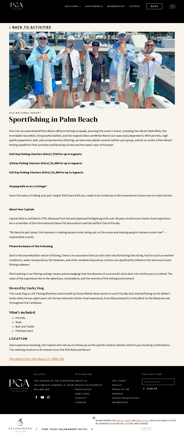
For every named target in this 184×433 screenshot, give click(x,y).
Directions (82, 393)
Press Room (83, 389)
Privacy (117, 385)
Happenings (94, 6)
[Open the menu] (172, 6)
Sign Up (149, 388)
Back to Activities (31, 27)
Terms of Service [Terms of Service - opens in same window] (124, 420)
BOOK (154, 6)
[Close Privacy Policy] (94, 418)
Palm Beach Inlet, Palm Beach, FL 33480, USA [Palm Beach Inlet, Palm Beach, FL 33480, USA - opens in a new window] (36, 359)
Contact (80, 398)
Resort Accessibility (88, 385)
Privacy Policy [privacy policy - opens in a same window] (142, 420)
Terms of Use (120, 389)
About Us (81, 380)
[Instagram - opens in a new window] (47, 397)
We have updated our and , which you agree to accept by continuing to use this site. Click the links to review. (136, 422)
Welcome (71, 6)
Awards (117, 393)
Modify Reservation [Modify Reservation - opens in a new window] (125, 398)
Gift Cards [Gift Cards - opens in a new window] (119, 380)
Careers (80, 402)
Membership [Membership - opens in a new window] (116, 6)
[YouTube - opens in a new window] (42, 397)
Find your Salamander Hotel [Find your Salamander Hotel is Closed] (68, 428)
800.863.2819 (41, 389)
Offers (134, 6)
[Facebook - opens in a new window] (35, 397)
